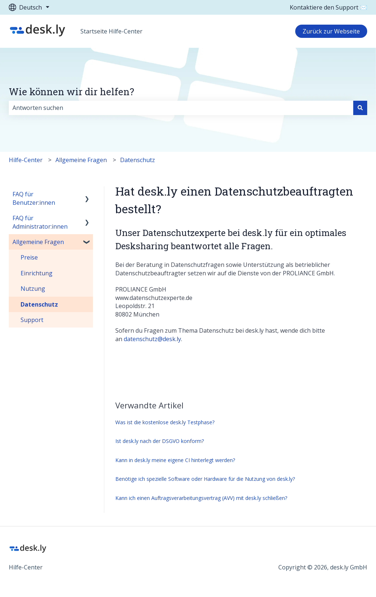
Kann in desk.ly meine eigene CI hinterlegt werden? (175, 460)
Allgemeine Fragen (81, 160)
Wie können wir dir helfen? (71, 91)
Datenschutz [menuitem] (39, 304)
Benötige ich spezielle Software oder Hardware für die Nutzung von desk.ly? (205, 478)
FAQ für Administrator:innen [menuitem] (40, 222)
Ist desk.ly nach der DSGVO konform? (159, 440)
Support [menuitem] (32, 320)
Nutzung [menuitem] (33, 289)
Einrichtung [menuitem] (37, 273)
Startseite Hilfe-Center (111, 31)
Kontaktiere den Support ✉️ (328, 7)
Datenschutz (137, 160)
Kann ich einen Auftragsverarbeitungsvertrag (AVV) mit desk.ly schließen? (201, 497)
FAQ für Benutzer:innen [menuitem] (33, 198)
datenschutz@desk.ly (152, 339)
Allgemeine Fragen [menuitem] (38, 242)
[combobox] (181, 108)
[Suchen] (360, 108)
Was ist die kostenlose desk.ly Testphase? (164, 422)
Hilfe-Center (26, 160)
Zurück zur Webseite (331, 31)
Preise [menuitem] (29, 257)
